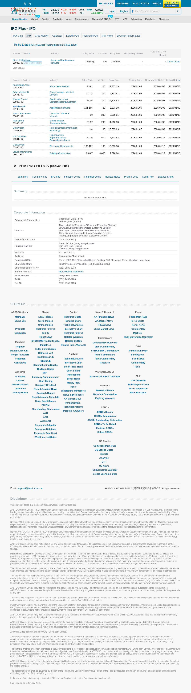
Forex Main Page (138, 317)
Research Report (45, 393)
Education (20, 333)
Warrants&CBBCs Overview (105, 376)
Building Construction (60, 153)
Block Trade (73, 378)
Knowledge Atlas (21, 85)
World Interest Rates (45, 437)
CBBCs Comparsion (105, 416)
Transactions (73, 374)
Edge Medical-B (21, 92)
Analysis (104, 458)
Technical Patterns (74, 406)
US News (105, 466)
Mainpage (20, 317)
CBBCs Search (105, 412)
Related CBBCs (73, 341)
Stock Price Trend (73, 366)
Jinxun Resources (22, 113)
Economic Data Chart (45, 433)
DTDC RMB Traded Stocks (45, 341)
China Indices (45, 325)
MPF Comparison (138, 388)
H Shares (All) (45, 353)
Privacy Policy (20, 392)
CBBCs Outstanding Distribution (105, 420)
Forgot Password (20, 354)
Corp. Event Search (45, 401)
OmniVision (18, 128)
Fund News (138, 358)
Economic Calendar (45, 425)
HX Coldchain (20, 136)
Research (105, 362)
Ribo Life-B (18, 120)
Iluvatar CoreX (20, 99)
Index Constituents (45, 349)
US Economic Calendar (104, 470)
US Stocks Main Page (104, 446)
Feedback (20, 358)
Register (20, 346)
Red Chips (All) (45, 357)
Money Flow (73, 382)
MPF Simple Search (138, 384)
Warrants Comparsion (105, 394)
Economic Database (45, 429)
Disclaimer (20, 388)
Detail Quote (174, 61)
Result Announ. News (45, 389)
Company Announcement (45, 377)
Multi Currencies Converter (138, 337)
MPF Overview (138, 380)
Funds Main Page (138, 350)
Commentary (138, 329)
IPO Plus (45, 405)
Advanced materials (59, 86)
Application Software (60, 107)
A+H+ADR (45, 421)
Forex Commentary (105, 358)
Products (20, 329)
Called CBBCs (104, 432)
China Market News (105, 329)
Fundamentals (73, 402)
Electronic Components (61, 146)
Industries (45, 345)
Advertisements (20, 384)
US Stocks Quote (105, 450)
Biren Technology (21, 60)
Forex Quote (138, 321)
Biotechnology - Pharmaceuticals (58, 122)
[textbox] (156, 11)
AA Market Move (73, 398)
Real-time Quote (73, 317)
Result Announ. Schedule (45, 397)
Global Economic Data (105, 474)
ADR (45, 417)
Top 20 (45, 333)
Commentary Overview (105, 342)
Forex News (138, 325)
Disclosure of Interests (73, 390)
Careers (20, 380)
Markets (138, 333)
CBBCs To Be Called (105, 424)
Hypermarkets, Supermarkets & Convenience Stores (60, 137)
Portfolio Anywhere (73, 410)
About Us (20, 376)
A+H (45, 413)
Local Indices (45, 317)
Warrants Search (105, 390)
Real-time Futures (45, 329)
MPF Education (138, 392)
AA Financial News (105, 317)
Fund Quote (138, 354)
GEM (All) (45, 361)
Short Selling (45, 381)
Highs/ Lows (45, 337)
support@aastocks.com (30, 488)
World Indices (45, 321)
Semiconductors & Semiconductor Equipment (63, 100)
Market (104, 454)
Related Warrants (73, 337)
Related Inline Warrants (73, 345)
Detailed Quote (74, 321)
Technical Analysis (73, 325)
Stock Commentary (105, 346)
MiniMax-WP (19, 106)
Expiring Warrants (105, 398)
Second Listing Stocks (45, 365)
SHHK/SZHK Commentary (105, 350)
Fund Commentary (105, 354)
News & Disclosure (73, 394)
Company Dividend (45, 385)
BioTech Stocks (45, 369)
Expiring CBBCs (104, 428)
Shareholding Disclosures (45, 409)
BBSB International (22, 152)
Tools (138, 366)
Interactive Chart (74, 329)
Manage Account (20, 350)
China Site (20, 321)
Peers (73, 386)
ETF (46, 373)
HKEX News (105, 325)
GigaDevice (19, 144)
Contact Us (20, 362)
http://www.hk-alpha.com (71, 271)
